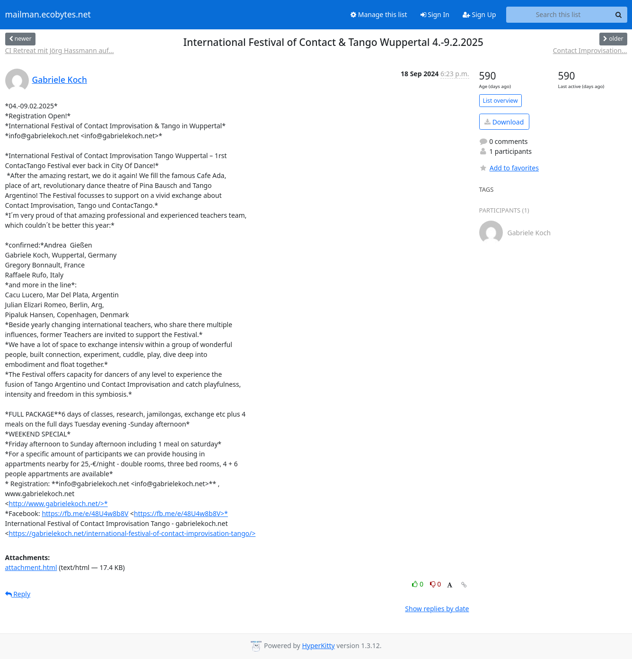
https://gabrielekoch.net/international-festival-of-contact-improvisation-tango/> (132, 533)
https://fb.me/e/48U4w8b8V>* (181, 513)
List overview (500, 101)
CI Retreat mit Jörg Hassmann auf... (59, 50)
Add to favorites (509, 167)
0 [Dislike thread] (435, 583)
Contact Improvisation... (590, 50)
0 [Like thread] (418, 583)
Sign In (435, 14)
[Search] (618, 15)
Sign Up (479, 14)
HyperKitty (318, 645)
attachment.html (31, 567)
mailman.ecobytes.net (48, 14)
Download (504, 121)
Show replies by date (437, 608)
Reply (18, 593)
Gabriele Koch (59, 79)
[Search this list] (558, 15)
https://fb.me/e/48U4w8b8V (85, 513)
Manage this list (379, 14)
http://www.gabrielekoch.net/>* (58, 503)
